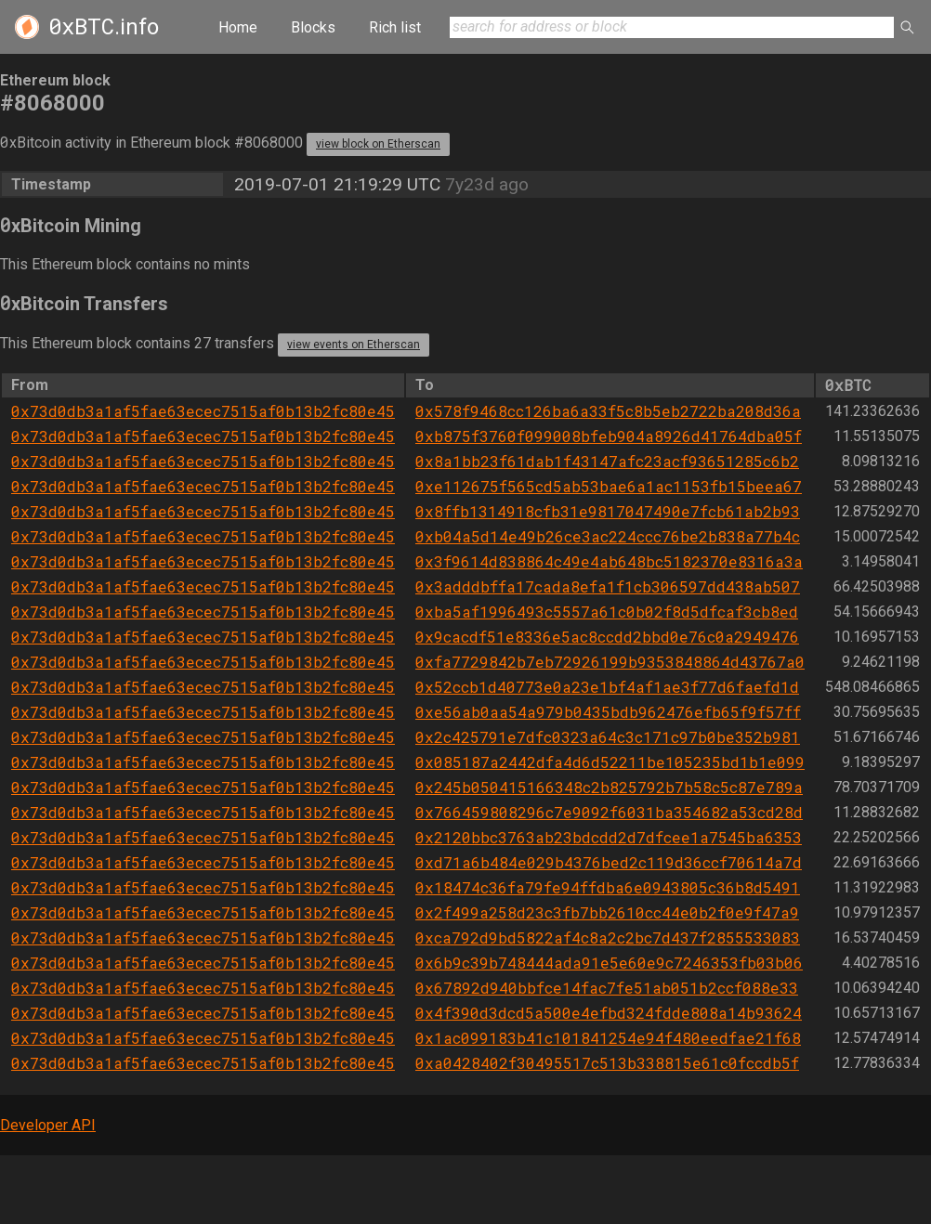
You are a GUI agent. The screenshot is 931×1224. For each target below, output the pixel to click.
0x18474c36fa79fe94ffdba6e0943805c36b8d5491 (607, 887)
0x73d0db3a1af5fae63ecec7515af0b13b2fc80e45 (203, 411)
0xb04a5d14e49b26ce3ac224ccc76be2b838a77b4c (607, 536)
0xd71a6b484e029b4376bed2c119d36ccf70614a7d (608, 862)
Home (237, 27)
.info (103, 27)
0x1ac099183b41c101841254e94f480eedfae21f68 (608, 1038)
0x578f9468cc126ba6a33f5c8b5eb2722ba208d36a (608, 411)
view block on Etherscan (378, 143)
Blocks (313, 27)
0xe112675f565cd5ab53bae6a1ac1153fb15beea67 (608, 486)
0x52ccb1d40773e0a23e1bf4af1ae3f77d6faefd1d (607, 687)
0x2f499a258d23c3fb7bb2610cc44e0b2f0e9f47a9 (607, 912)
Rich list (395, 27)
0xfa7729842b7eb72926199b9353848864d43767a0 (610, 661)
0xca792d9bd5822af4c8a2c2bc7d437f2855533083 (607, 937)
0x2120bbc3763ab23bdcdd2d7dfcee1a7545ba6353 (608, 837)
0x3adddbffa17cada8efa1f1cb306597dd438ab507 (607, 586)
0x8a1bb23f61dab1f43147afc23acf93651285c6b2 (607, 461)
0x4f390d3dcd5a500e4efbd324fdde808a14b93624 (608, 1012)
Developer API (48, 1125)
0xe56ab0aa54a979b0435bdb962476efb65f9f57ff (608, 712)
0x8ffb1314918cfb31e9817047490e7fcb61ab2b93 (607, 511)
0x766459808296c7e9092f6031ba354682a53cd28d (609, 812)
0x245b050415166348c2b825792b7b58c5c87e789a (609, 787)
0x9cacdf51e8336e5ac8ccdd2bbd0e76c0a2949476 (607, 636)
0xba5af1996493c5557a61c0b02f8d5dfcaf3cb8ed (606, 611)
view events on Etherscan (353, 344)
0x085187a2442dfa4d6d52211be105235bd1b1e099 (610, 762)
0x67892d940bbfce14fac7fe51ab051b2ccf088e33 (606, 987)
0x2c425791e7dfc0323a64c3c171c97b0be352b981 (607, 737)
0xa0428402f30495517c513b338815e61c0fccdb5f (607, 1063)
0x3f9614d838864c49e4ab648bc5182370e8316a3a (609, 561)
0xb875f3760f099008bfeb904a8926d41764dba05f (608, 436)
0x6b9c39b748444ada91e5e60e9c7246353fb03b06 (609, 962)
